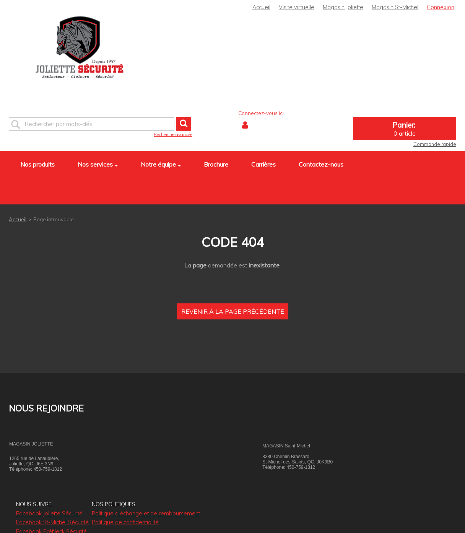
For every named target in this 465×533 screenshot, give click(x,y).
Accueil (261, 7)
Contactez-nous (321, 164)
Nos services (98, 164)
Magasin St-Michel (395, 7)
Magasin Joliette (343, 7)
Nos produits (37, 164)
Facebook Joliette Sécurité (49, 513)
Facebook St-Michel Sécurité (52, 522)
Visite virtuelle (296, 7)
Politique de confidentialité (125, 522)
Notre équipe (161, 164)
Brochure (216, 164)
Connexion (440, 7)
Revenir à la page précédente (232, 311)
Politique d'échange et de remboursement (146, 513)
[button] (404, 128)
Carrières (263, 164)
